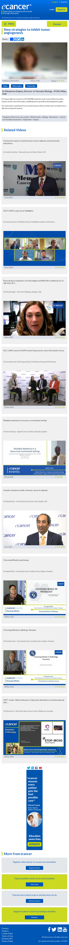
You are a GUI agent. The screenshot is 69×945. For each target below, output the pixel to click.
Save (5, 86)
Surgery (36, 119)
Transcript (31, 86)
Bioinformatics (35, 117)
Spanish (64, 2)
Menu (9, 24)
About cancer (34, 901)
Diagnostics (27, 119)
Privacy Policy (7, 941)
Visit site (34, 884)
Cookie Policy (7, 933)
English (55, 2)
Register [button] (61, 9)
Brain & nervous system (20, 117)
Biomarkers (53, 117)
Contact (5, 928)
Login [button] (51, 9)
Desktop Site (7, 938)
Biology (45, 117)
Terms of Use (7, 936)
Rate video (17, 86)
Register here (34, 868)
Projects (5, 931)
